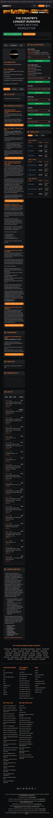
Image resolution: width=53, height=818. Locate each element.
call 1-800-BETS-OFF (41, 799)
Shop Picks (38, 677)
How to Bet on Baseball (25, 724)
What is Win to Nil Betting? (10, 747)
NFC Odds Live (23, 676)
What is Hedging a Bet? (9, 753)
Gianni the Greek (32, 165)
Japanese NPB (6, 685)
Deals (36, 672)
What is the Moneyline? (9, 706)
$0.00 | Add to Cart (14, 354)
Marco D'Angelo (8, 653)
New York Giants (10, 631)
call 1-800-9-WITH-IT (41, 801)
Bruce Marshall (32, 170)
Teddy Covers (31, 175)
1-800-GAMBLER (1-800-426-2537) (27, 795)
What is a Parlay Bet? (9, 716)
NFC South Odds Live (24, 693)
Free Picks (21, 706)
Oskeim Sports (8, 655)
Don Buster (31, 184)
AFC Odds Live (22, 678)
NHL (4, 679)
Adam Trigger (27, 659)
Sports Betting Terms (25, 718)
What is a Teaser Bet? (8, 726)
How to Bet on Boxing (25, 735)
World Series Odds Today (26, 698)
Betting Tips (22, 712)
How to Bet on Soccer (25, 729)
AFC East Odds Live (24, 683)
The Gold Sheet (45, 649)
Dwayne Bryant (38, 657)
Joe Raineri (31, 151)
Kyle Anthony (10, 659)
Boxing (5, 692)
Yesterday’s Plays (39, 681)
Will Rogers (31, 155)
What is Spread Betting (9, 730)
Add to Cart (38, 61)
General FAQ (38, 692)
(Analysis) (8, 406)
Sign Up (41, 5)
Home (36, 670)
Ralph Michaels (25, 653)
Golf (4, 690)
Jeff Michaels (45, 653)
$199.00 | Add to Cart (14, 325)
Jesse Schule (7, 657)
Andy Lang (32, 653)
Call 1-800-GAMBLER (32, 797)
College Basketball (8, 677)
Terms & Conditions (40, 687)
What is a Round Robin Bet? (10, 728)
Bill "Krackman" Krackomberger (28, 649)
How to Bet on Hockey (25, 726)
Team (36, 679)
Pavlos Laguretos (15, 657)
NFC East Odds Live (24, 681)
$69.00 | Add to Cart (14, 158)
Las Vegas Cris (34, 659)
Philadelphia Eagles (11, 632)
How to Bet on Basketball (26, 722)
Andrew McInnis (35, 651)
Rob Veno (45, 655)
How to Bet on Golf (24, 731)
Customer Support (40, 683)
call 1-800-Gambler (42, 808)
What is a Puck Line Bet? (9, 718)
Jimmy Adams (42, 659)
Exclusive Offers (39, 675)
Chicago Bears (10, 629)
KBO (4, 683)
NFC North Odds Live (24, 689)
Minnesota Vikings (11, 625)
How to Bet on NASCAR (25, 741)
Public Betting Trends (25, 754)
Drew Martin (46, 657)
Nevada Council (18, 806)
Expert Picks (22, 708)
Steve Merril (13, 651)
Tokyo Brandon (43, 651)
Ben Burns (38, 649)
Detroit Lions (9, 627)
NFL (4, 670)
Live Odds (21, 672)
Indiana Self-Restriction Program (26, 802)
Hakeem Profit (16, 649)
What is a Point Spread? (9, 708)
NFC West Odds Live (24, 685)
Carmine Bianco (17, 653)
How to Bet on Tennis (25, 739)
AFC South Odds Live (24, 696)
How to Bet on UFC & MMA (26, 733)
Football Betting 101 (25, 720)
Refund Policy (39, 690)
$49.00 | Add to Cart (14, 200)
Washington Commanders (12, 633)
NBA (4, 675)
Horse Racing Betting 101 (26, 737)
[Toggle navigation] (49, 6)
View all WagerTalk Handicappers (13, 637)
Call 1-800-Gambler (38, 804)
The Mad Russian (19, 659)
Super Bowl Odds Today (25, 674)
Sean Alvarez (31, 657)
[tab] (6, 89)
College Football (8, 672)
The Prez (30, 146)
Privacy (37, 685)
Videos (21, 710)
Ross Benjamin (32, 655)
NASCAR (5, 694)
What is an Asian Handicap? (10, 734)
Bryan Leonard (23, 657)
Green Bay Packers (11, 628)
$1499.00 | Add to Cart (14, 246)
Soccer (5, 687)
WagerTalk (14, 812)
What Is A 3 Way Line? (8, 713)
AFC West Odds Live (24, 687)
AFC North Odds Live (24, 691)
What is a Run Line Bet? (9, 720)
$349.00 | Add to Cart (14, 125)
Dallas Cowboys (10, 635)
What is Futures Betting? (10, 732)
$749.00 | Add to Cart (14, 303)
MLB (4, 681)
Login (34, 5)
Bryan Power (24, 655)
